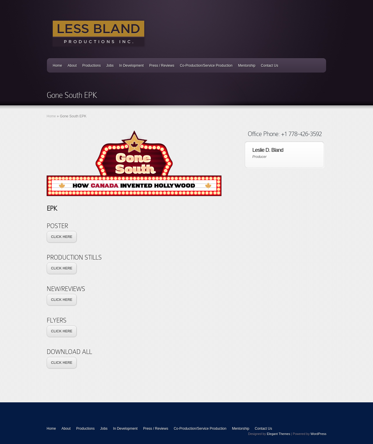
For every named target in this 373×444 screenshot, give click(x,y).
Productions (91, 66)
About (72, 66)
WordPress (318, 434)
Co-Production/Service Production (206, 66)
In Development (131, 66)
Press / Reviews (161, 66)
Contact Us (269, 66)
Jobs (110, 66)
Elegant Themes (278, 434)
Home (57, 66)
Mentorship (246, 66)
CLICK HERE (61, 237)
